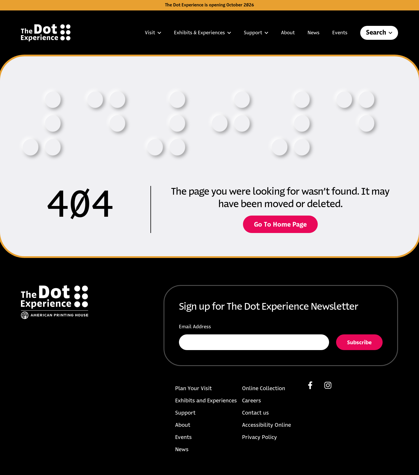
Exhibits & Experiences (202, 32)
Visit (153, 32)
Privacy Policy (259, 437)
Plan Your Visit (193, 389)
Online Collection (263, 389)
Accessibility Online (266, 425)
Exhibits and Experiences (206, 401)
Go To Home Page (280, 224)
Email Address (195, 326)
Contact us (255, 413)
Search (379, 32)
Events (339, 32)
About (288, 32)
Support (256, 32)
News (313, 32)
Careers (251, 401)
